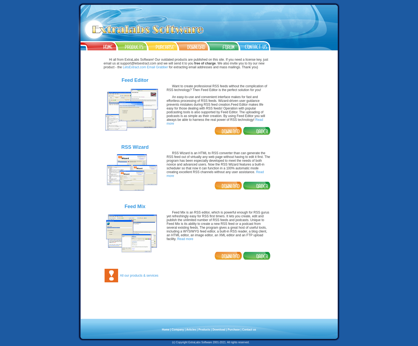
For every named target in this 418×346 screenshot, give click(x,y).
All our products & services (139, 275)
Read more (185, 239)
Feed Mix (135, 206)
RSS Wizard (135, 147)
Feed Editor (135, 80)
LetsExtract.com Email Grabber (145, 67)
